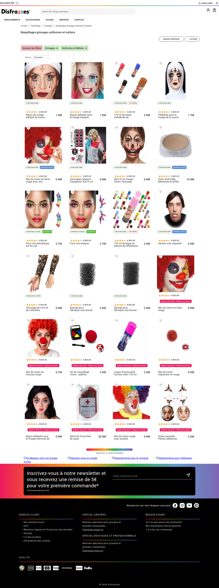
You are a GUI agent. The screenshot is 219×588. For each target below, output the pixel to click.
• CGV (25, 522)
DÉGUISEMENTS (12, 19)
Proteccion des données (59, 525)
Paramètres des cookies (37, 536)
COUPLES (79, 19)
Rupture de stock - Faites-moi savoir (175, 301)
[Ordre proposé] (171, 39)
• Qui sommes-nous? (33, 518)
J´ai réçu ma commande (159, 525)
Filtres (193, 39)
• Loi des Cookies (31, 533)
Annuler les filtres (31, 48)
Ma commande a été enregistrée (163, 522)
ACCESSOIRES (33, 19)
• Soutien (27, 529)
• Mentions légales (32, 525)
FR (217, 3)
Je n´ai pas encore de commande (164, 518)
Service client (205, 3)
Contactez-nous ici (92, 525)
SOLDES (50, 19)
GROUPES (64, 19)
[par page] (41, 57)
